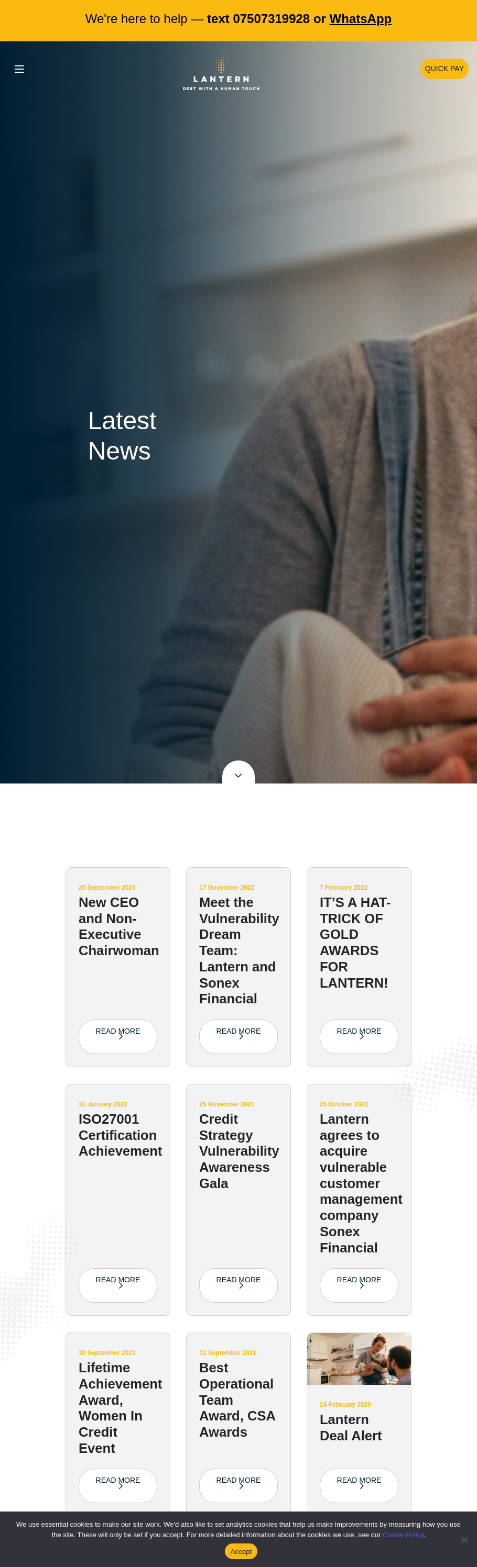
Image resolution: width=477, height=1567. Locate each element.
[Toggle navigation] (19, 69)
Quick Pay (444, 68)
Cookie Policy (403, 1535)
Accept (241, 1551)
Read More (118, 1036)
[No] (464, 1539)
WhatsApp (361, 19)
